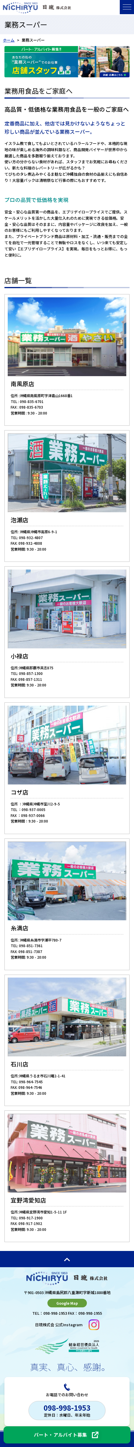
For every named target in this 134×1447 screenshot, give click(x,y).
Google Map (67, 1303)
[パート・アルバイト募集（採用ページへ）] (67, 1434)
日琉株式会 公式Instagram (67, 1324)
